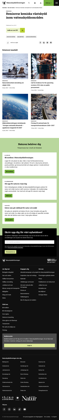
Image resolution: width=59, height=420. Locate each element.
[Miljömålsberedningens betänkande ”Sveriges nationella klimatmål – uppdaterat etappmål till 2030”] (15, 106)
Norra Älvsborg (24, 374)
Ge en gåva (9, 220)
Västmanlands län (7, 390)
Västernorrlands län (44, 386)
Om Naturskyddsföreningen (47, 272)
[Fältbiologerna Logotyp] (7, 398)
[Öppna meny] (56, 3)
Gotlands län (5, 366)
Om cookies (47, 416)
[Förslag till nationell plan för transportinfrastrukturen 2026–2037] (44, 106)
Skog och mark (6, 294)
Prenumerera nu (10, 252)
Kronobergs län (6, 374)
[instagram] (9, 409)
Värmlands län (6, 386)
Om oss (41, 269)
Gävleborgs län (24, 366)
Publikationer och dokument (47, 282)
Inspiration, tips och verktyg (28, 275)
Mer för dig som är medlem (28, 300)
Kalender (23, 278)
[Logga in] (41, 3)
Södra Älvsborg (24, 382)
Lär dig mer (6, 269)
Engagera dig (24, 269)
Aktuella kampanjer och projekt (29, 272)
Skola (4, 298)
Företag (4, 330)
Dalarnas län (42, 362)
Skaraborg (5, 378)
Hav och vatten (11, 7)
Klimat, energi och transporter (11, 288)
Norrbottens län (43, 374)
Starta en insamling (8, 317)
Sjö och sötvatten (31, 36)
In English (54, 416)
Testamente (5, 323)
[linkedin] (14, 409)
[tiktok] (19, 409)
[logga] (17, 398)
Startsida (4, 7)
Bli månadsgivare (7, 311)
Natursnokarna (24, 293)
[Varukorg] (35, 3)
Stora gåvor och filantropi (9, 320)
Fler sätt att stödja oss (8, 327)
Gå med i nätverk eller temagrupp (26, 286)
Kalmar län (41, 370)
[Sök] (29, 3)
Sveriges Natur (43, 294)
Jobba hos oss (43, 285)
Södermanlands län (7, 382)
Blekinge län (5, 362)
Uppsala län (42, 382)
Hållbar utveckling (7, 282)
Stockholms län (43, 378)
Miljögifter (21, 36)
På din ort (23, 290)
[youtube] (24, 409)
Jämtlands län (6, 370)
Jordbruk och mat (7, 285)
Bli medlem (9, 171)
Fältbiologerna (24, 297)
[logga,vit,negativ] (29, 398)
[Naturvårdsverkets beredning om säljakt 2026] (15, 66)
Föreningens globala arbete (46, 275)
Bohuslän (22, 362)
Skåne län (23, 378)
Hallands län (42, 366)
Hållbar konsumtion (8, 278)
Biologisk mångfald (7, 272)
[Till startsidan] (14, 3)
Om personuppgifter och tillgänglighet (33, 416)
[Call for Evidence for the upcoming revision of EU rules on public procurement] (44, 66)
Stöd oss (49, 3)
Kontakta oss (42, 288)
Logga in (29, 345)
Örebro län (23, 390)
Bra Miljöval (42, 291)
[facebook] (4, 409)
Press (40, 278)
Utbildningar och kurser (27, 282)
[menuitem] (11, 285)
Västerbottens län (25, 386)
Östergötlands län (43, 390)
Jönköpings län (24, 370)
